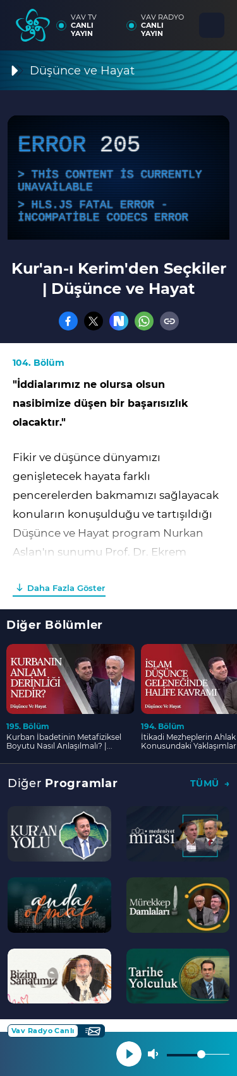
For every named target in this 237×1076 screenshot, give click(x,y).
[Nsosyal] (118, 321)
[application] (118, 177)
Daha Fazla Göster (66, 588)
